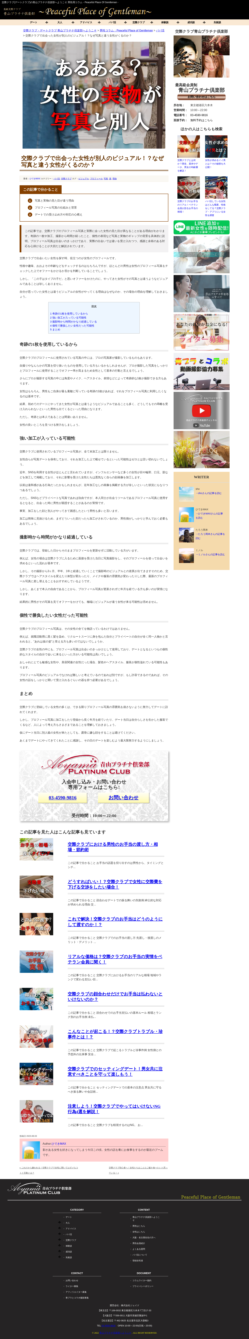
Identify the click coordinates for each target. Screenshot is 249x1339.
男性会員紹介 (138, 1243)
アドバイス (86, 22)
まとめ (55, 329)
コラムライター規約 (141, 1280)
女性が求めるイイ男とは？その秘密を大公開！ (216, 152)
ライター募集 (72, 1286)
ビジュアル (83, 178)
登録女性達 (137, 1260)
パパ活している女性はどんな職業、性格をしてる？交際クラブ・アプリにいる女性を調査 (216, 196)
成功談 (191, 22)
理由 (115, 178)
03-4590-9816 (63, 797)
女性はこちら (138, 1232)
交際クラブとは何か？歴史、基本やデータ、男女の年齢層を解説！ (188, 153)
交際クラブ (138, 22)
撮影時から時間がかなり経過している (73, 321)
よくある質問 (138, 1249)
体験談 (165, 22)
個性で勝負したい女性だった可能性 (72, 325)
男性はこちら (138, 1226)
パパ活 (112, 22)
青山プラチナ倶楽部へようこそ (146, 1218)
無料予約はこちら (201, 120)
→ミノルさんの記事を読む (210, 554)
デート (33, 22)
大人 (59, 22)
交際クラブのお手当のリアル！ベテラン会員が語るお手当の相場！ (188, 194)
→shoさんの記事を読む (209, 493)
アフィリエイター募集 (76, 1292)
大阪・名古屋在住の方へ (144, 1237)
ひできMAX (35, 178)
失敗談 (217, 22)
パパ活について (139, 1255)
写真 (106, 178)
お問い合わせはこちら (202, 96)
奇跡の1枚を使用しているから (69, 313)
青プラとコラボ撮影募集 (77, 1298)
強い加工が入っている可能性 (68, 317)
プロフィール (96, 178)
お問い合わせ (123, 797)
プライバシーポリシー (142, 1286)
